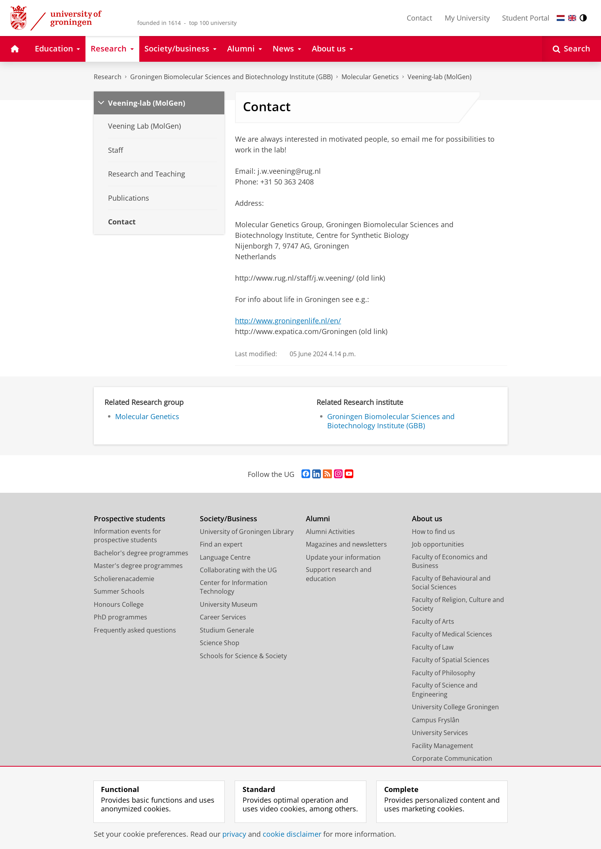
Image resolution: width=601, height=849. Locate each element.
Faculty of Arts (433, 621)
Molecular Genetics (370, 76)
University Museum (229, 604)
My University (467, 18)
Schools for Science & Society (243, 655)
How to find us (433, 531)
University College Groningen (455, 707)
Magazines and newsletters (346, 544)
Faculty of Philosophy (443, 673)
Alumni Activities (330, 531)
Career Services (223, 617)
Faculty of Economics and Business (449, 561)
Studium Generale (227, 630)
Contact (419, 18)
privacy (234, 834)
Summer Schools (119, 591)
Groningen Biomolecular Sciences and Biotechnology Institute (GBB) (231, 76)
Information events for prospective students (127, 536)
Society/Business (228, 518)
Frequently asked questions (135, 630)
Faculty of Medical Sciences (452, 634)
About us (427, 518)
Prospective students (129, 518)
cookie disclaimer (292, 834)
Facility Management (442, 745)
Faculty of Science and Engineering (445, 690)
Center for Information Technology (233, 587)
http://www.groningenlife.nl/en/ (288, 320)
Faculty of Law (432, 647)
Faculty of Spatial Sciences (450, 659)
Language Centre (225, 557)
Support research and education (339, 574)
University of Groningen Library (247, 531)
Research (107, 76)
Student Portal (526, 18)
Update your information (343, 557)
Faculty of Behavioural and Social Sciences (451, 583)
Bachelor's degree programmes (141, 553)
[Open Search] (571, 49)
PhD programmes (120, 617)
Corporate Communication (452, 758)
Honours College (119, 604)
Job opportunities (438, 544)
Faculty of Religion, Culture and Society (458, 604)
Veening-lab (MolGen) (440, 76)
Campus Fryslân (435, 720)
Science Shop (219, 642)
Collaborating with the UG (238, 570)
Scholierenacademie (124, 578)
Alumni (318, 518)
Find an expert (221, 544)
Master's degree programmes (138, 565)
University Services (440, 732)
